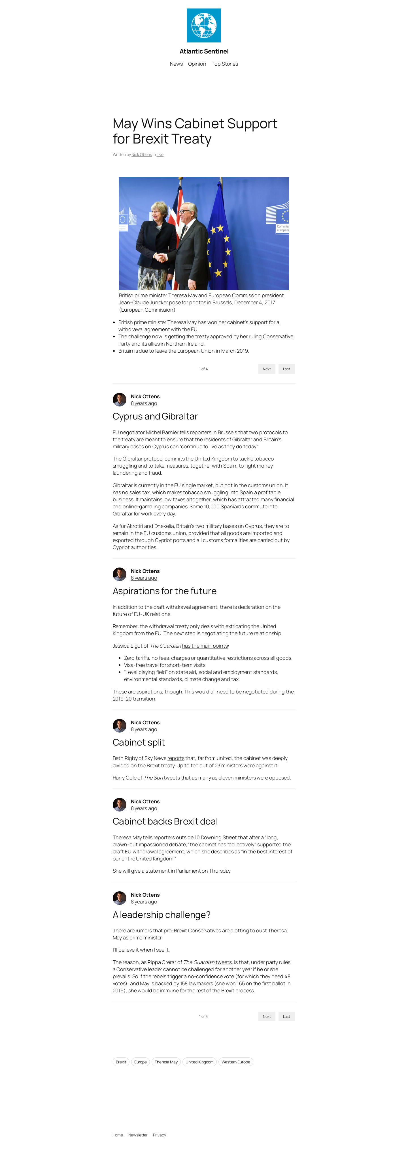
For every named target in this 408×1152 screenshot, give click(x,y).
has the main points (205, 645)
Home (118, 1135)
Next (267, 368)
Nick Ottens (141, 154)
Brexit (121, 1062)
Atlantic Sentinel (204, 51)
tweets (172, 777)
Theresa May (166, 1062)
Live (160, 154)
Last (286, 368)
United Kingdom (200, 1062)
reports (175, 758)
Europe (140, 1062)
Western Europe (236, 1062)
